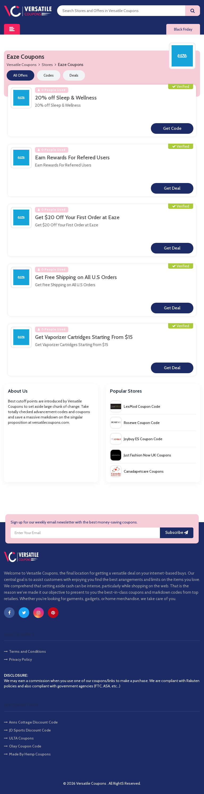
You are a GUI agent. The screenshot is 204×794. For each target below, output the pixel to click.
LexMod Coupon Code (135, 406)
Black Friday (183, 29)
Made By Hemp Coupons (27, 754)
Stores (47, 64)
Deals (74, 75)
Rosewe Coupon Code (135, 422)
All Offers (20, 75)
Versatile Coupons (22, 64)
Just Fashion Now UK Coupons (140, 455)
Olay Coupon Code (22, 746)
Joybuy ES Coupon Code (136, 439)
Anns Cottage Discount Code (31, 722)
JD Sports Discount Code (27, 730)
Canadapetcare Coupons (137, 471)
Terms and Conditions (25, 651)
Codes (49, 75)
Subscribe (176, 532)
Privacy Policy (18, 659)
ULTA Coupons (19, 738)
